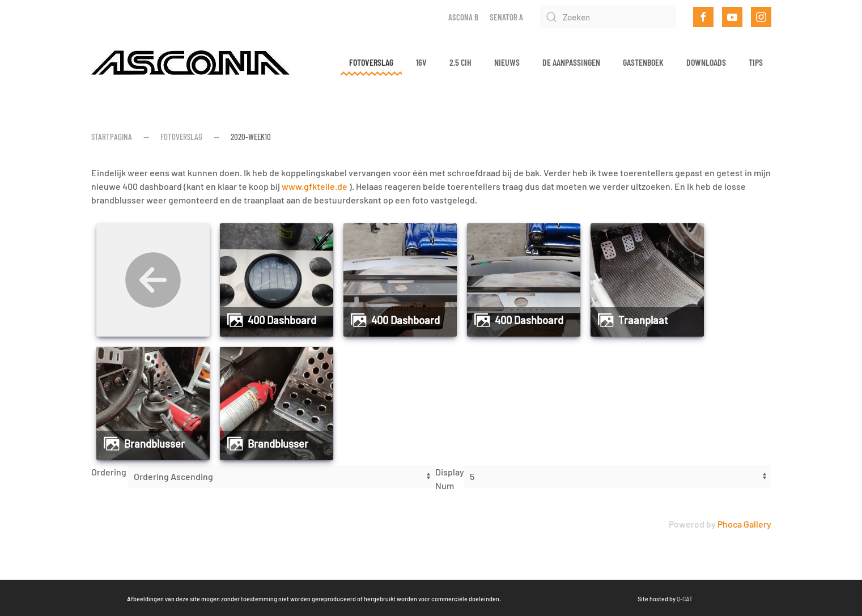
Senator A (506, 17)
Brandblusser (154, 443)
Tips (756, 62)
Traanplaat (643, 320)
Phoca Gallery (744, 524)
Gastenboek (643, 62)
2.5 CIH (460, 62)
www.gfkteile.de (314, 186)
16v (421, 62)
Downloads (706, 62)
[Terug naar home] (190, 62)
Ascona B (463, 17)
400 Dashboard (282, 320)
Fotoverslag (371, 62)
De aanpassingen (571, 62)
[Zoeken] (608, 17)
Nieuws (507, 62)
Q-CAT (626, 598)
